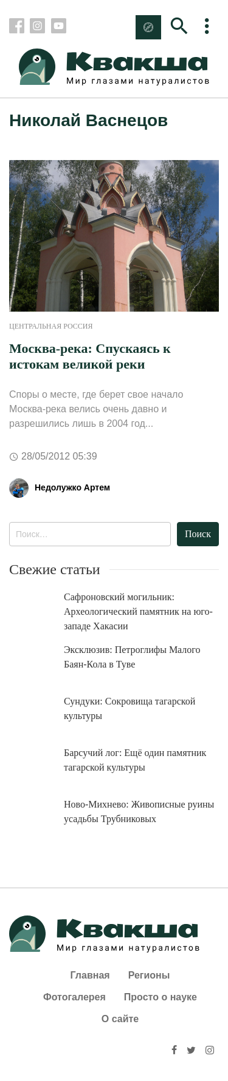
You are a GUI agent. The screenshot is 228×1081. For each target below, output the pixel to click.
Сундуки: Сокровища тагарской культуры (129, 708)
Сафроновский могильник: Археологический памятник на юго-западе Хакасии (138, 611)
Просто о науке (160, 997)
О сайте (120, 1019)
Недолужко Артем (72, 487)
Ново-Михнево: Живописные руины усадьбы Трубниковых (139, 811)
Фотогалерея (74, 997)
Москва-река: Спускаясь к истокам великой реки (90, 356)
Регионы (149, 975)
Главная (90, 975)
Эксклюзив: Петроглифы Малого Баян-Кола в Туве (132, 656)
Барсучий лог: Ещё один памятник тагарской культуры (135, 760)
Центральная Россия (50, 326)
